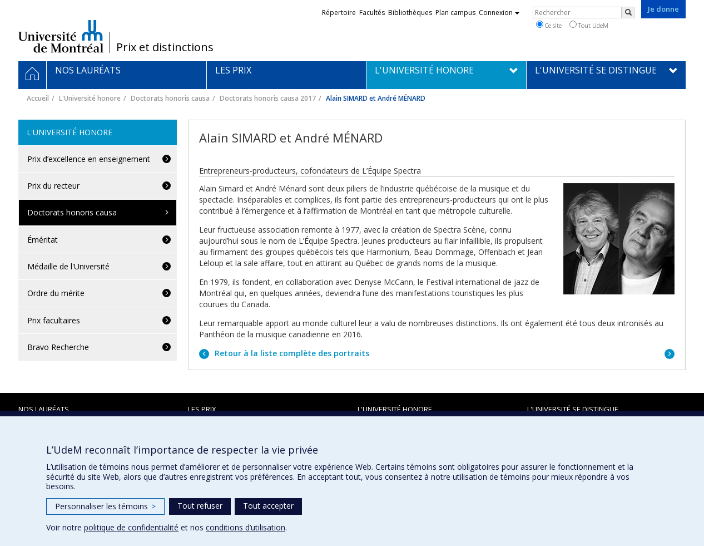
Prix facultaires (53, 320)
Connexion (499, 12)
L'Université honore (90, 98)
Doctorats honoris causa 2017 (268, 98)
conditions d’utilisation (245, 527)
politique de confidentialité (131, 527)
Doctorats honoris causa (170, 98)
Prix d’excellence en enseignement (88, 159)
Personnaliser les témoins (105, 506)
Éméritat (42, 239)
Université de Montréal (60, 36)
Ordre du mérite (56, 293)
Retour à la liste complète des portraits (290, 353)
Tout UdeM (588, 25)
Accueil (38, 98)
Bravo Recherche (58, 347)
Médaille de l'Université (68, 266)
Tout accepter (268, 505)
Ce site (549, 25)
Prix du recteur (53, 185)
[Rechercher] (628, 12)
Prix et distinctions (165, 47)
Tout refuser (199, 505)
